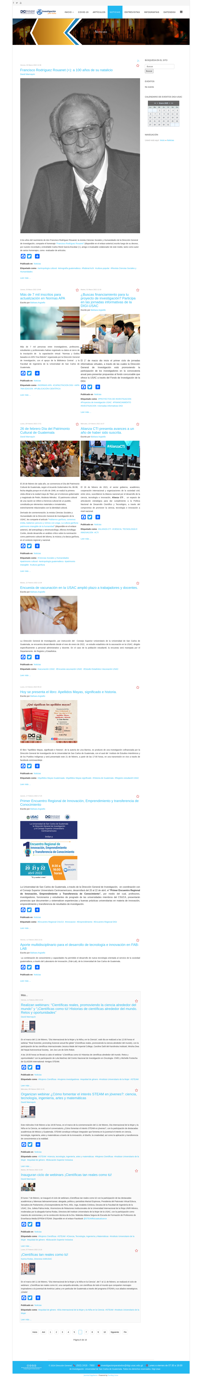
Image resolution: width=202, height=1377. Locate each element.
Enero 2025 (163, 103)
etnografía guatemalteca (70, 268)
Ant (43, 1332)
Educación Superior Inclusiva (60, 1160)
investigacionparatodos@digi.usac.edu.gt (122, 1365)
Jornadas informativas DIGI (111, 406)
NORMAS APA (45, 385)
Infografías (151, 12)
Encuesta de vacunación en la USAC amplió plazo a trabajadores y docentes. (79, 588)
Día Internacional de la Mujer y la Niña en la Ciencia (81, 1310)
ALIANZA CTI (105, 529)
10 (104, 1332)
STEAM (135, 1079)
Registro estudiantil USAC (127, 778)
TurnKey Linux (113, 1375)
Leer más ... (25, 278)
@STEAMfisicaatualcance (95, 1218)
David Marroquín (27, 74)
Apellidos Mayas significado (79, 778)
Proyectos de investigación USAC (97, 402)
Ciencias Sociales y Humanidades (54, 558)
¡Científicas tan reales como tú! (44, 1254)
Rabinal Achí (88, 268)
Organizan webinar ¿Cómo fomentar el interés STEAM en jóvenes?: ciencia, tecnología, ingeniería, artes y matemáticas (79, 1096)
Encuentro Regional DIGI (106, 922)
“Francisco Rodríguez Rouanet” (70, 243)
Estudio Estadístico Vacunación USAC (101, 669)
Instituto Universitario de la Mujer (114, 1079)
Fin (125, 1332)
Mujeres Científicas (47, 1079)
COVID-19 (83, 12)
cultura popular (102, 268)
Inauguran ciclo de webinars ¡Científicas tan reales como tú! (66, 1175)
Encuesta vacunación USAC (69, 669)
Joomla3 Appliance (90, 1375)
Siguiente (115, 1332)
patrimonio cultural (29, 561)
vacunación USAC (47, 669)
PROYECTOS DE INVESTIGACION (115, 399)
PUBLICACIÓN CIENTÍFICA (48, 389)
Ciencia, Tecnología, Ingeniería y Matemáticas (88, 1236)
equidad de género (89, 1079)
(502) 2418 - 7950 (85, 1365)
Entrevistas (132, 12)
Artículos (99, 12)
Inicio (68, 12)
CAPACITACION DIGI (63, 385)
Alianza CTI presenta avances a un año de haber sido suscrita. (107, 430)
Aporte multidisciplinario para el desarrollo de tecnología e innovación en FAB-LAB (79, 946)
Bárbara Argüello (37, 302)
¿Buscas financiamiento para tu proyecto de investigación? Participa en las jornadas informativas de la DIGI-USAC (108, 300)
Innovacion (71, 922)
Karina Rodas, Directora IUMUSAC (36, 1259)
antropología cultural (48, 268)
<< (155, 103)
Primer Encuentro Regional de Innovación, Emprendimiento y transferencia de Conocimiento (79, 802)
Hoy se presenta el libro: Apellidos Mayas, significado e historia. (68, 692)
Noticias (115, 12)
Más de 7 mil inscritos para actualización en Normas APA (42, 296)
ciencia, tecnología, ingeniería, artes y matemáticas (71, 1156)
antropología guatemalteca (52, 561)
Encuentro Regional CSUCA (51, 922)
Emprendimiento (85, 922)
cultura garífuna (38, 565)
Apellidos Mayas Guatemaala (52, 778)
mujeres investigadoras (69, 1079)
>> (172, 103)
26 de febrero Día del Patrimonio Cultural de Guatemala (45, 430)
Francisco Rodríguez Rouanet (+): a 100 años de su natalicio (66, 70)
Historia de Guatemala (103, 778)
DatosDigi (170, 12)
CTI (97, 532)
